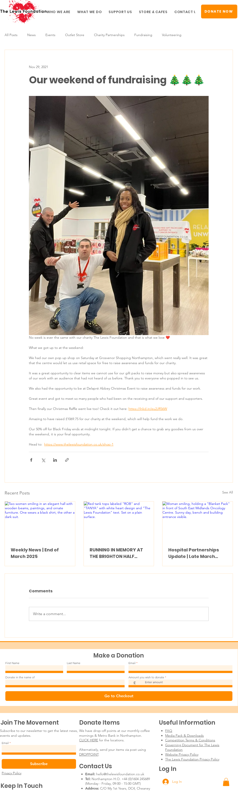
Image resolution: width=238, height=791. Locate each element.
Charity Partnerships (109, 35)
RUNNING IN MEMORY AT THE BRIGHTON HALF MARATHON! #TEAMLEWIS (119, 553)
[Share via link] (67, 460)
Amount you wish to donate (146, 677)
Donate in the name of (20, 677)
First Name (12, 663)
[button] (58, 12)
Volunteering (171, 35)
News (31, 35)
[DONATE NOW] (219, 11)
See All (227, 492)
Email (132, 663)
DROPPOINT (88, 754)
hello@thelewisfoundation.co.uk (120, 774)
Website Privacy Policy (181, 754)
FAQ (168, 730)
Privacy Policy (11, 773)
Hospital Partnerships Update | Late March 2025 (193, 553)
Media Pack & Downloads (184, 735)
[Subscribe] (39, 764)
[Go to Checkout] (118, 696)
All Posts (11, 35)
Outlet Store (74, 35)
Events (50, 35)
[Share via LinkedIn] (55, 460)
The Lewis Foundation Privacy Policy (192, 759)
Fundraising (143, 35)
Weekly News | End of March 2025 (35, 553)
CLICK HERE (88, 740)
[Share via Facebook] (31, 460)
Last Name (73, 663)
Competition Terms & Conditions (190, 740)
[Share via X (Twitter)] (43, 460)
